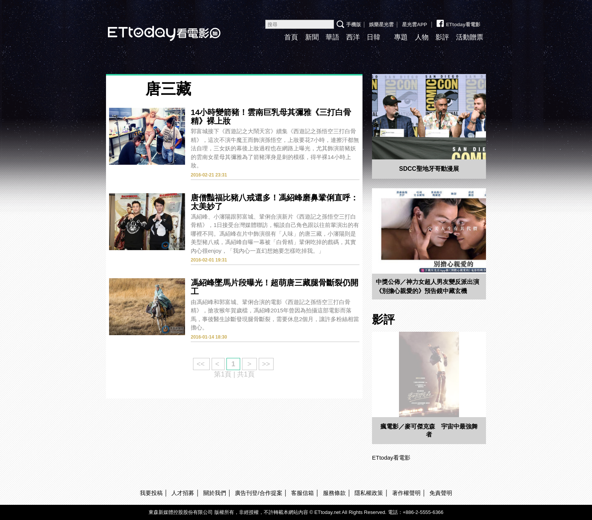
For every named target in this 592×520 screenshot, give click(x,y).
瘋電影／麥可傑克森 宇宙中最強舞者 (429, 430)
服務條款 (334, 493)
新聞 (312, 37)
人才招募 (182, 493)
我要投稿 (151, 493)
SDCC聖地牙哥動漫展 (429, 168)
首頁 (291, 37)
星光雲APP (414, 24)
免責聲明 (440, 493)
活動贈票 (469, 37)
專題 (401, 37)
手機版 (353, 24)
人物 (422, 37)
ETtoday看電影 (154, 27)
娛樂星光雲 (381, 24)
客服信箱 (302, 493)
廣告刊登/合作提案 (258, 493)
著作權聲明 (406, 493)
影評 (442, 37)
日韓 (373, 37)
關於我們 (214, 493)
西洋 (353, 37)
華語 (332, 37)
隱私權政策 (369, 493)
